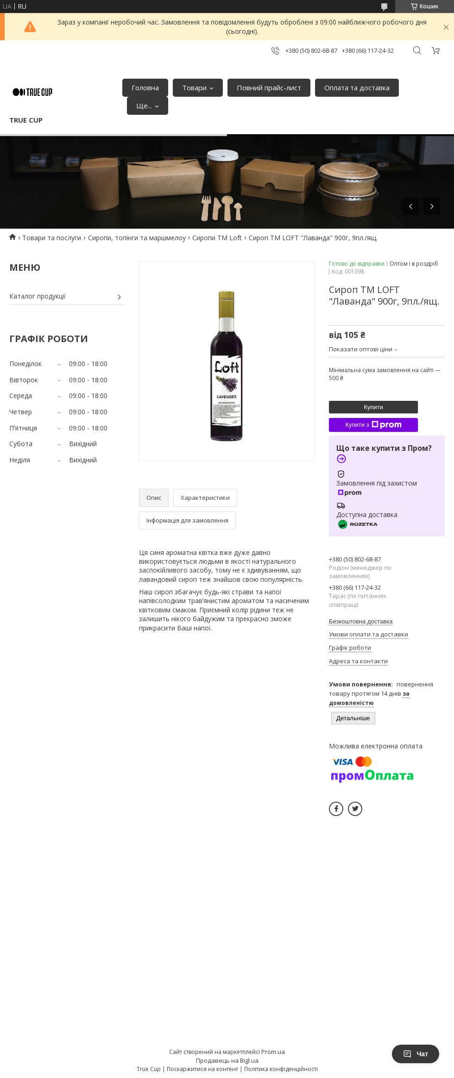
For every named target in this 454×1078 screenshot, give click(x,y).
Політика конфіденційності (281, 1069)
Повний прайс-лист (269, 87)
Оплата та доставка (357, 87)
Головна (145, 87)
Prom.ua (273, 1051)
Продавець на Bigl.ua (227, 1060)
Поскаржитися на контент (202, 1069)
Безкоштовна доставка (360, 621)
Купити (373, 407)
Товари (194, 87)
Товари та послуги (51, 237)
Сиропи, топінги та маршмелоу (137, 237)
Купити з (373, 425)
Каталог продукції (37, 296)
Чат (415, 1054)
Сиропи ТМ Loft (217, 237)
